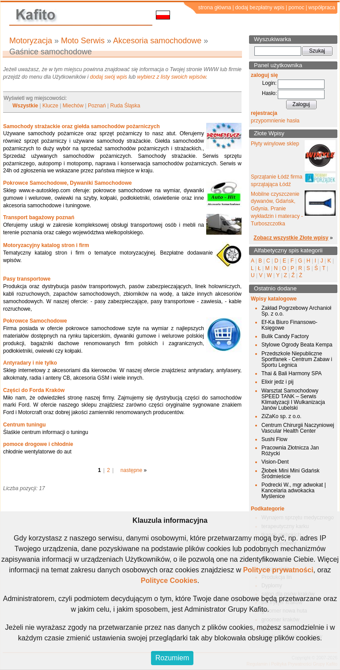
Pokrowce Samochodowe (35, 321)
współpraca (321, 7)
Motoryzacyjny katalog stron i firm (46, 245)
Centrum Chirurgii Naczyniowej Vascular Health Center (297, 428)
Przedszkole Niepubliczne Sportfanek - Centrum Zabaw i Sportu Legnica (296, 359)
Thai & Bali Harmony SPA (291, 373)
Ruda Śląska (125, 106)
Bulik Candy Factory (285, 336)
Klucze (50, 106)
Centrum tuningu (24, 425)
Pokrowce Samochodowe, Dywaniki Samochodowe (67, 183)
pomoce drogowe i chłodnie (38, 444)
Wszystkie (25, 106)
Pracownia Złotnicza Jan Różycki (290, 451)
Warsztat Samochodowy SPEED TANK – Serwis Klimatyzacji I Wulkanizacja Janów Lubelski (293, 399)
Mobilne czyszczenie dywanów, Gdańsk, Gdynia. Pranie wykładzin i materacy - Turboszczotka (277, 209)
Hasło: (269, 93)
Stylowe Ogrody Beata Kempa (296, 345)
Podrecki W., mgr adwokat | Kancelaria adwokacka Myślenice (293, 490)
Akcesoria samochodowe (157, 40)
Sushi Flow (274, 439)
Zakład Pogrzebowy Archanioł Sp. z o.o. (296, 311)
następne (131, 470)
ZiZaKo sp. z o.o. (281, 416)
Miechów (73, 106)
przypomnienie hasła (275, 121)
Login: (269, 83)
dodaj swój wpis (108, 77)
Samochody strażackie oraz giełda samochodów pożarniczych (81, 126)
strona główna (214, 7)
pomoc (296, 7)
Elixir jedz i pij (277, 382)
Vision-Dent (275, 462)
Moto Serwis (83, 40)
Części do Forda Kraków (33, 390)
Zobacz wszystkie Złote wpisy (290, 238)
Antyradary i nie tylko (30, 363)
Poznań (97, 106)
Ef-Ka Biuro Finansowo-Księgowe (289, 325)
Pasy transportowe (26, 279)
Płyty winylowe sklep (275, 144)
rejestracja (264, 113)
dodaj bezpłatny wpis (259, 7)
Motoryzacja (30, 40)
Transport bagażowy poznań (38, 217)
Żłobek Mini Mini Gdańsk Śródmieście (290, 474)
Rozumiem (172, 658)
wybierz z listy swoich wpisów (171, 77)
